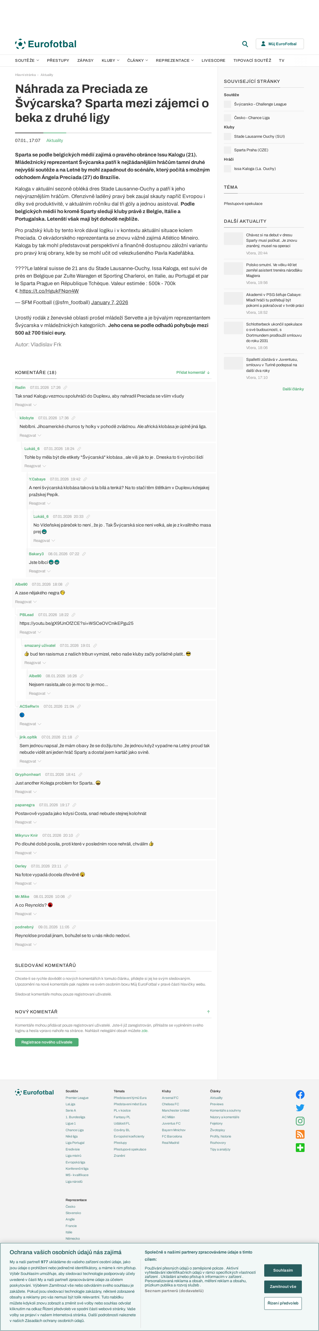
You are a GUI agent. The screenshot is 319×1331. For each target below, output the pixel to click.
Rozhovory (218, 1139)
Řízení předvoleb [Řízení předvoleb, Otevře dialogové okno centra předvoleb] (283, 1303)
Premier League (77, 1093)
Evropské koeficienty (129, 1132)
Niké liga (72, 1132)
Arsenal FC (170, 1093)
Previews (217, 1100)
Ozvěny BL (122, 1126)
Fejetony (216, 1119)
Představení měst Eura (130, 1100)
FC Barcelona (172, 1132)
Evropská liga (75, 1158)
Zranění (119, 1151)
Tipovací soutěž (252, 60)
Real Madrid (170, 1139)
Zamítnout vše (283, 1287)
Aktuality (47, 75)
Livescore (214, 60)
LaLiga (70, 1100)
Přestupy (58, 60)
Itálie (69, 1228)
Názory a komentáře (224, 1113)
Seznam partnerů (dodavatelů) (174, 1291)
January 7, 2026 (109, 302)
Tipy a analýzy (220, 1145)
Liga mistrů (73, 1151)
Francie (71, 1221)
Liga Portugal (75, 1139)
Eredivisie (73, 1145)
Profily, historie (220, 1132)
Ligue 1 (71, 1119)
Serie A (71, 1106)
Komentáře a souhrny (225, 1106)
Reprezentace (175, 60)
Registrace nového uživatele (46, 1011)
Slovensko (73, 1208)
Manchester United (175, 1106)
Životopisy (217, 1126)
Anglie (70, 1215)
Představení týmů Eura (130, 1093)
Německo (73, 1234)
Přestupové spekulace (130, 1145)
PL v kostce (122, 1106)
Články (215, 1087)
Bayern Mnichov (174, 1126)
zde (144, 1000)
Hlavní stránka (25, 75)
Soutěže (27, 60)
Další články (293, 389)
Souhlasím (283, 1270)
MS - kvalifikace (77, 1171)
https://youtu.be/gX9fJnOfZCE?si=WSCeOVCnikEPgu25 (78, 611)
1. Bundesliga (75, 1113)
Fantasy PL (122, 1113)
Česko (70, 1202)
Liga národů (74, 1177)
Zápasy (85, 60)
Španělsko (73, 1241)
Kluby (111, 60)
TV (281, 60)
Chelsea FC (170, 1100)
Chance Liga (75, 1126)
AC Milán (168, 1113)
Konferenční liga (77, 1164)
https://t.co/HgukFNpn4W (49, 291)
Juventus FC (171, 1119)
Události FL (122, 1119)
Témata (119, 1087)
